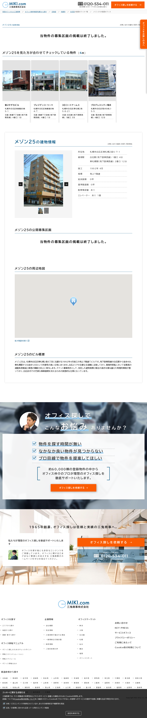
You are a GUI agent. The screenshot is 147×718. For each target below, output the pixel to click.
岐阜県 (66, 686)
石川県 (25, 686)
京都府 (117, 686)
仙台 (92, 648)
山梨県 (46, 686)
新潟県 (5, 686)
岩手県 (25, 682)
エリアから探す (8, 630)
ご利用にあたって (130, 642)
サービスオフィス (129, 633)
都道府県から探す (8, 676)
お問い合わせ (128, 624)
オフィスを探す (7, 624)
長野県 (56, 686)
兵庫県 (137, 686)
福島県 (66, 682)
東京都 (127, 682)
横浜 (92, 653)
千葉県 (117, 682)
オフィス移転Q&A (9, 667)
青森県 (15, 682)
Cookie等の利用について (24, 699)
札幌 (92, 644)
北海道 (5, 682)
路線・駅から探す (9, 639)
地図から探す (7, 634)
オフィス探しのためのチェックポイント (17, 653)
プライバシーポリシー (131, 637)
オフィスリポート (96, 662)
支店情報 (54, 634)
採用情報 (54, 648)
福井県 (35, 686)
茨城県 (76, 682)
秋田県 (46, 682)
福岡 (92, 658)
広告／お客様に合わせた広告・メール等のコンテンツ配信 (27, 708)
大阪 (92, 634)
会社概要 (54, 630)
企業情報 (53, 624)
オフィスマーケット (96, 624)
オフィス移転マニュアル (10, 647)
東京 (92, 630)
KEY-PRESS (128, 628)
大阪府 (127, 686)
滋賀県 (107, 686)
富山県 (15, 686)
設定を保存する (73, 713)
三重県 (97, 686)
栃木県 (86, 682)
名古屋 (92, 639)
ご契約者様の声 (57, 653)
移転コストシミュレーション (13, 658)
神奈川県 (138, 682)
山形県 (56, 682)
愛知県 (86, 686)
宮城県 (35, 682)
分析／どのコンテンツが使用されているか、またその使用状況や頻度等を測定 (35, 704)
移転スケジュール (9, 663)
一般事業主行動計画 (59, 644)
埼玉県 (107, 682)
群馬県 (97, 682)
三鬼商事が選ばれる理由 (61, 639)
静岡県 (76, 686)
